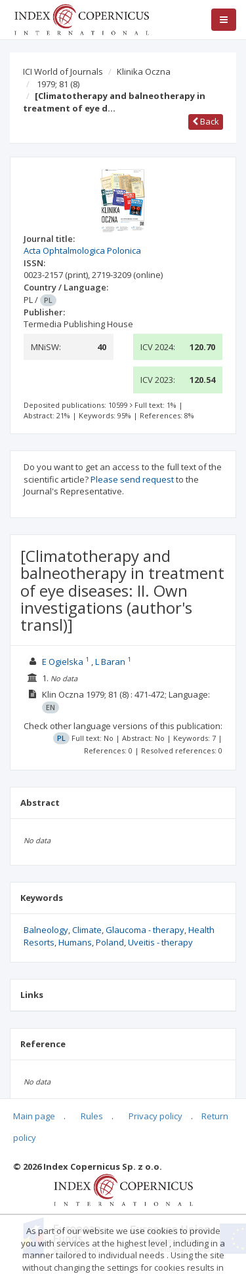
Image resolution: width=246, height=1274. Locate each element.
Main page (34, 1116)
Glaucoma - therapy (145, 930)
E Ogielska (62, 661)
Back (205, 121)
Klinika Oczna (144, 71)
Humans (75, 942)
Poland (110, 942)
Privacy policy (155, 1116)
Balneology (46, 930)
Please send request (132, 479)
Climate (87, 930)
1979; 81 (58, 84)
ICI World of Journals (63, 71)
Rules (92, 1116)
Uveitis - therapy (160, 942)
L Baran (110, 661)
